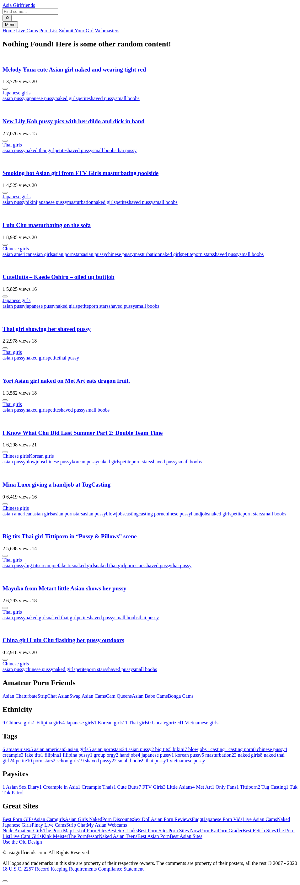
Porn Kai (209, 830)
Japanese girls (16, 92)
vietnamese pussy (185, 760)
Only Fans (224, 787)
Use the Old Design (22, 842)
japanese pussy (40, 98)
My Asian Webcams (107, 825)
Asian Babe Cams (150, 696)
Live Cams (27, 30)
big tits (32, 565)
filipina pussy (74, 755)
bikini (31, 202)
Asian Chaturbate (20, 696)
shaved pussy (102, 98)
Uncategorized (164, 722)
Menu (10, 24)
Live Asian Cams (260, 819)
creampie (48, 565)
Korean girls (41, 456)
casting (131, 513)
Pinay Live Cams (49, 825)
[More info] (5, 89)
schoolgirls (65, 760)
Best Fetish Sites (259, 830)
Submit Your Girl (76, 30)
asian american (18, 254)
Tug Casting (272, 787)
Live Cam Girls (26, 836)
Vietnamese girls (199, 722)
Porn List (48, 30)
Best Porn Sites (153, 830)
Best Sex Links (122, 830)
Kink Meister (54, 836)
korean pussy (85, 461)
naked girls (67, 98)
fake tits (66, 565)
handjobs (200, 513)
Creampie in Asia (58, 787)
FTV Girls (150, 787)
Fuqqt (197, 819)
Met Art (202, 787)
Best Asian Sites (186, 836)
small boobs (127, 98)
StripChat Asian (54, 696)
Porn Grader (230, 830)
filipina (50, 755)
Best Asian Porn (153, 836)
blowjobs (34, 461)
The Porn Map (57, 830)
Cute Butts (125, 787)
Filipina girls (47, 722)
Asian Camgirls (49, 819)
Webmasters (107, 30)
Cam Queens (119, 696)
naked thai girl (39, 150)
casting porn (151, 513)
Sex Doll (142, 819)
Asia (19, 5)
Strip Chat (76, 825)
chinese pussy (120, 254)
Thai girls (12, 144)
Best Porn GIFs (18, 819)
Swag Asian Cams (87, 696)
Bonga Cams (181, 696)
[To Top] (5, 881)
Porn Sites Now (184, 830)
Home (9, 30)
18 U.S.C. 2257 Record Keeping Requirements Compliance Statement (73, 869)
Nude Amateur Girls (23, 830)
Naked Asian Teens (118, 836)
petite (83, 98)
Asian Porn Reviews (171, 819)
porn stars (203, 254)
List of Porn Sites (89, 830)
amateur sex (16, 749)
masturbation (80, 202)
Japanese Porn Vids (222, 819)
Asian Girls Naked (83, 819)
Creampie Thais (95, 787)
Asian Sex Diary (21, 787)
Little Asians (177, 787)
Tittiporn (247, 787)
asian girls (43, 254)
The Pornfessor (83, 836)
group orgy (103, 755)
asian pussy (14, 98)
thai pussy (126, 150)
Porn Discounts (117, 819)
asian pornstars (68, 254)
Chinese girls (16, 248)
